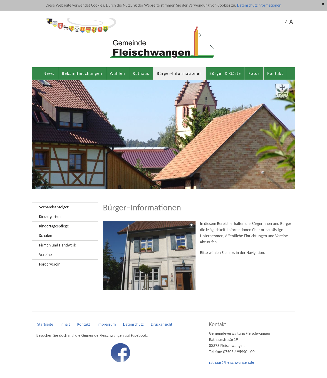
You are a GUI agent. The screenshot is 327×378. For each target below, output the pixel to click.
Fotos (254, 73)
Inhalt (65, 324)
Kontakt (275, 73)
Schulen (45, 235)
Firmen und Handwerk (57, 245)
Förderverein (49, 264)
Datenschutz (133, 324)
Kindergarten (50, 216)
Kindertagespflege (54, 226)
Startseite (45, 324)
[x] (323, 4)
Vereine (45, 254)
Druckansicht (161, 324)
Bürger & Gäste (225, 73)
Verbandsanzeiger (54, 207)
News (49, 73)
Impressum (106, 324)
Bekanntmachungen (82, 73)
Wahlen (117, 73)
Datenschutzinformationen (259, 5)
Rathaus (141, 73)
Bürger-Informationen (179, 73)
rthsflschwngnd (231, 362)
